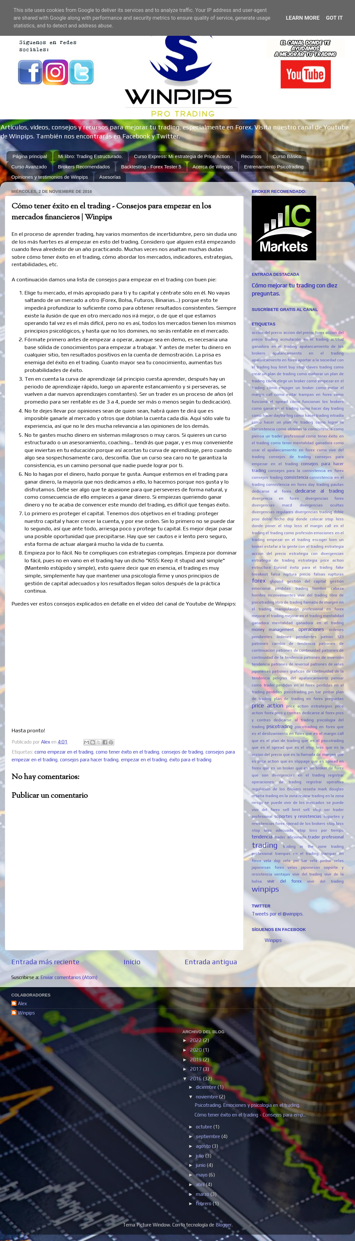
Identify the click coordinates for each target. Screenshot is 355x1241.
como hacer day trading (322, 408)
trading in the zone (305, 846)
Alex (22, 1003)
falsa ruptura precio (290, 574)
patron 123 (332, 637)
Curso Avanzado (29, 166)
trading (265, 844)
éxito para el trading (190, 759)
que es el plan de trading (276, 740)
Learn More (303, 18)
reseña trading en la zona (275, 796)
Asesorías (110, 177)
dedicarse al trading (319, 491)
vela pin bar (295, 860)
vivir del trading (325, 881)
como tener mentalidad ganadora (301, 443)
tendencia (262, 836)
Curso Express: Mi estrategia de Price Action (182, 156)
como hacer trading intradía (319, 415)
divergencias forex (324, 498)
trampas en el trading (297, 853)
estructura (261, 567)
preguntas (334, 698)
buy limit (279, 367)
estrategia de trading (273, 560)
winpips (265, 888)
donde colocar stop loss (320, 519)
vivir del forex (284, 881)
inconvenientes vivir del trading (298, 595)
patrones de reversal (290, 664)
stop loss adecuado (272, 830)
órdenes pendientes (296, 637)
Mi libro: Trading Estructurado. (90, 156)
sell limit (291, 809)
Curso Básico (287, 156)
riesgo (257, 802)
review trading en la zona (321, 796)
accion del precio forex (303, 332)
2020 (196, 1050)
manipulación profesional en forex (309, 609)
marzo (203, 1194)
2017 (196, 1069)
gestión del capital (306, 581)
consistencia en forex (286, 484)
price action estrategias (309, 706)
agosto (204, 1146)
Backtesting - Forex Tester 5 (151, 166)
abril (201, 1184)
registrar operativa (325, 782)
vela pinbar (320, 860)
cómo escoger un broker (290, 387)
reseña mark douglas (323, 789)
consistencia (296, 477)
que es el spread (268, 747)
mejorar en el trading (303, 616)
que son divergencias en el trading (288, 775)
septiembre (208, 1136)
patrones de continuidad (298, 650)
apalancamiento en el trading (308, 353)
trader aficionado (290, 837)
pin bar (314, 692)
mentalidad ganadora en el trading (308, 623)
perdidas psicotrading (286, 692)
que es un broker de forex (320, 768)
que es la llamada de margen (309, 754)
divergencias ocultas (322, 505)
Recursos (251, 156)
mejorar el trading (268, 616)
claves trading (319, 367)
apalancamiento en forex (274, 360)
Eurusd (280, 567)
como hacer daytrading (272, 415)
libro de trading (288, 602)
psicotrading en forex (315, 727)
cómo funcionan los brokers (317, 401)
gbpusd (276, 581)
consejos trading (267, 477)
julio (200, 1155)
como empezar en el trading (64, 752)
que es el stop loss (305, 747)
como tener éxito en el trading (127, 752)
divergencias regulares (272, 512)
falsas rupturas (329, 574)
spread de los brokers (305, 823)
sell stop (312, 809)
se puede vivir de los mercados (294, 802)
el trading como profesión (289, 533)
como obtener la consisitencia (304, 429)
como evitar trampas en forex (303, 394)
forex (259, 580)
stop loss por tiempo (320, 830)
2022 (196, 1040)
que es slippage (295, 761)
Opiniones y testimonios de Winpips (49, 177)
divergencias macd (272, 505)
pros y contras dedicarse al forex (305, 713)
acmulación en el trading (304, 339)
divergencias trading (313, 512)
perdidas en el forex (295, 685)
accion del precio (267, 332)
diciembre (207, 1087)
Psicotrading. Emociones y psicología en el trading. (247, 1105)
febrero (204, 1203)
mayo (202, 1174)
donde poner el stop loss (277, 526)
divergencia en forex (275, 498)
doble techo (273, 519)
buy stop (297, 367)
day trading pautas (326, 484)
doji (290, 519)
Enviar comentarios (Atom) (68, 977)
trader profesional (326, 836)
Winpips (273, 940)
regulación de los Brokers (276, 789)
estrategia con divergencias (316, 553)
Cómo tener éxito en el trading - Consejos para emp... (250, 1114)
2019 (196, 1059)
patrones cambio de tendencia (283, 643)
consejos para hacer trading (89, 759)
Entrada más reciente (45, 962)
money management (273, 629)
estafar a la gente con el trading (294, 546)
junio (201, 1165)
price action (267, 705)
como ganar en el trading (275, 408)
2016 (196, 1078)
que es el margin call (324, 733)
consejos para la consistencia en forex (306, 470)
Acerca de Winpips (212, 166)
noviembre (207, 1096)
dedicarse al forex (271, 491)
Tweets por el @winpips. (277, 913)
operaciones (311, 629)
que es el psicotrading (322, 740)
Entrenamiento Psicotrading (273, 166)
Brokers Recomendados (84, 166)
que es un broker (278, 768)
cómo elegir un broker (285, 381)
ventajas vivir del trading (298, 874)
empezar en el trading (144, 759)
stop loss (335, 823)
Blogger (224, 1224)
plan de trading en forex (298, 698)
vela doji (272, 860)
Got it (334, 18)
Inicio (132, 962)
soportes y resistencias (297, 816)
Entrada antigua (211, 962)
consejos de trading (182, 752)
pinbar (328, 692)
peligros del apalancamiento (300, 678)
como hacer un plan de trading (282, 422)
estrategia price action (321, 560)
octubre (204, 1126)
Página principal (30, 156)
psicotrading (279, 726)
